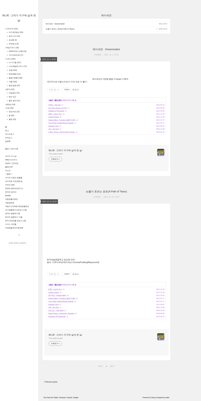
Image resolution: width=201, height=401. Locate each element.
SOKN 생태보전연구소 (14, 188)
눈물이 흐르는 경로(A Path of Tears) (60, 29)
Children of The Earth (56, 111)
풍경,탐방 (14, 85)
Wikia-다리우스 (11, 160)
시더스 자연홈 (10, 224)
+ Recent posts (50, 382)
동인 (12, 97)
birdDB (8, 196)
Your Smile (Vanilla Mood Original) (61, 123)
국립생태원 (9, 203)
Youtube (69, 397)
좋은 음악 (14, 101)
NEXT (112, 365)
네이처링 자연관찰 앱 (13, 181)
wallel (167, 397)
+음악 (9, 89)
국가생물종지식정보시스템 (16, 210)
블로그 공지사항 (11, 149)
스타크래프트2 (15, 55)
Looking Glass (53, 117)
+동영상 (10, 104)
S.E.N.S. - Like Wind (55, 310)
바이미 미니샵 (10, 156)
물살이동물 (15, 78)
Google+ (76, 397)
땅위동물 (14, 74)
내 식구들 (14, 62)
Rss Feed (47, 397)
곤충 (12, 70)
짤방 (12, 119)
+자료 (9, 108)
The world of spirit (56, 154)
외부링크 (13, 44)
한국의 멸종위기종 (12, 213)
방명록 (8, 141)
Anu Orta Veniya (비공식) (57, 108)
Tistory (153, 397)
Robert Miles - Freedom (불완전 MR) (62, 120)
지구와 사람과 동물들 (13, 178)
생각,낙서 (14, 36)
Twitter (56, 397)
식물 (12, 82)
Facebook (62, 397)
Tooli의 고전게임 (11, 163)
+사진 (10, 59)
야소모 (8, 170)
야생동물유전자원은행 (14, 228)
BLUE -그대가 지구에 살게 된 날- (66, 150)
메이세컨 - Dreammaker (55, 24)
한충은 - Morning (54, 105)
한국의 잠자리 (10, 192)
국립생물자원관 (11, 199)
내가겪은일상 (15, 32)
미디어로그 (9, 134)
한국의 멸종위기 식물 (13, 217)
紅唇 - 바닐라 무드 (55, 114)
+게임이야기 (12, 48)
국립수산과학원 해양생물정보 (17, 206)
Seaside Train (53, 126)
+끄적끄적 (11, 29)
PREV (100, 365)
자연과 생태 (10, 185)
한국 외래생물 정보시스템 (15, 221)
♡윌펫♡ (8, 174)
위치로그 (8, 138)
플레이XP (9, 167)
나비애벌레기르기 (17, 66)
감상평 (12, 40)
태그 (7, 131)
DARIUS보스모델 (17, 51)
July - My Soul (53, 129)
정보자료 (14, 112)
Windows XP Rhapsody (57, 316)
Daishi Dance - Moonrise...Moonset (61, 313)
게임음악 (14, 93)
